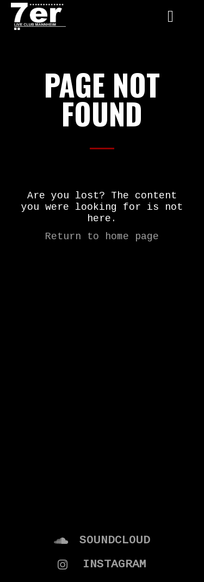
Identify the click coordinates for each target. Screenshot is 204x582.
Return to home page (102, 236)
